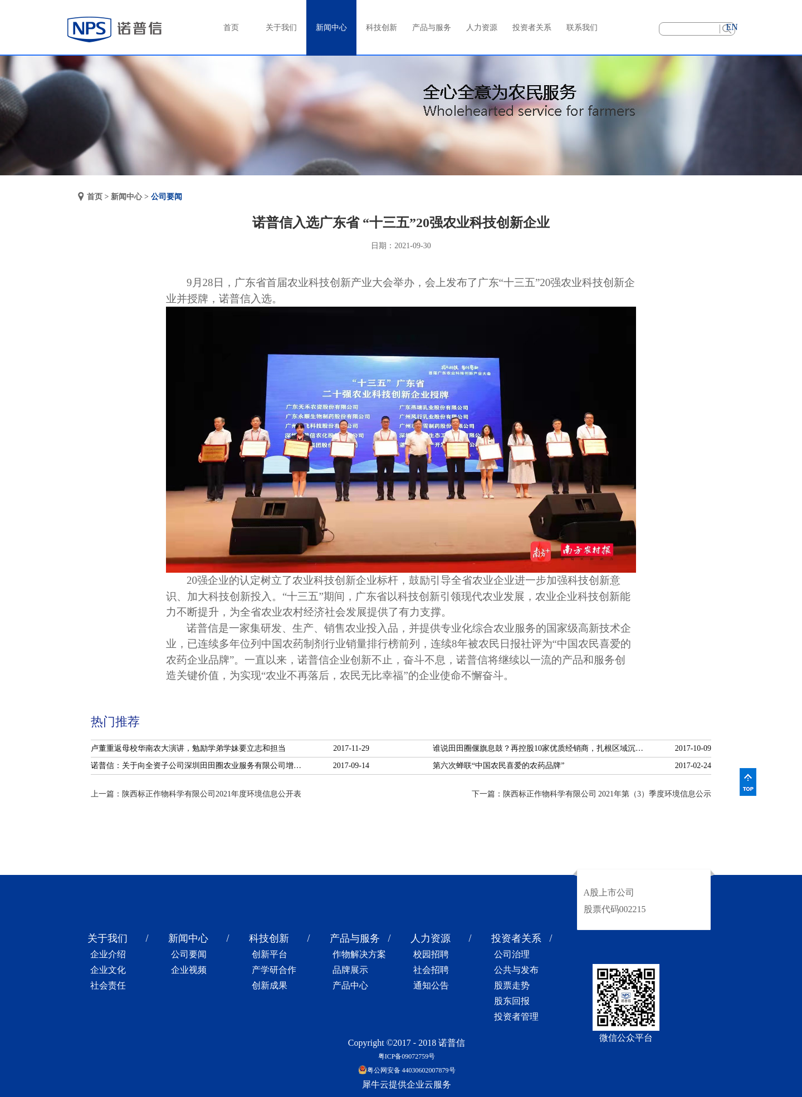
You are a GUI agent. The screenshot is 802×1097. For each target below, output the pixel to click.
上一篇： (196, 794)
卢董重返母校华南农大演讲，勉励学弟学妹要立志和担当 (188, 748)
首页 (231, 27)
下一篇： (592, 794)
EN (731, 27)
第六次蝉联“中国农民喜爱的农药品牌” (498, 765)
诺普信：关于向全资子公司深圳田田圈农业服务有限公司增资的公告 (199, 765)
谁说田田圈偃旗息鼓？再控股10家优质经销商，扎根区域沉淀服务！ (541, 748)
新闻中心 (126, 197)
